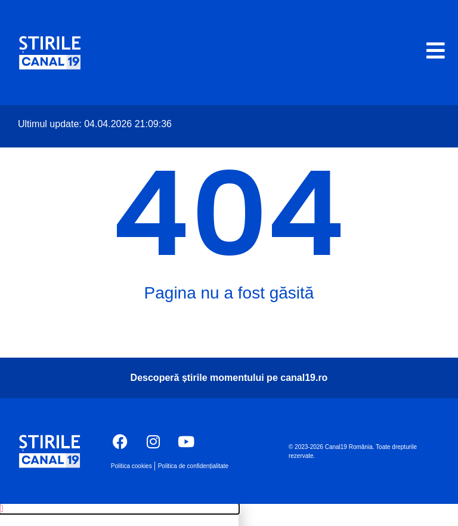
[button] (119, 508)
